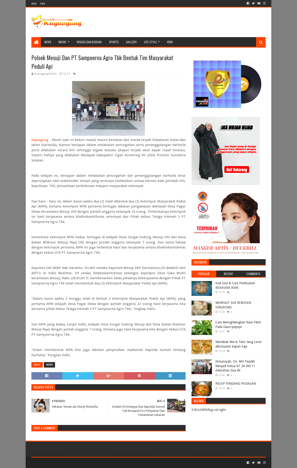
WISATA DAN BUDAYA (89, 41)
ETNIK (42, 3)
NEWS (47, 41)
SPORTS (114, 41)
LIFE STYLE (150, 41)
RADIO (34, 3)
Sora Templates (56, 462)
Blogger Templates (82, 462)
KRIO (170, 41)
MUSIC (62, 41)
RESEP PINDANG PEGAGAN (235, 383)
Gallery (131, 41)
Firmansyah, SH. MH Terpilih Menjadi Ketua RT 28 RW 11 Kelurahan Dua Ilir (235, 366)
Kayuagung (39, 140)
